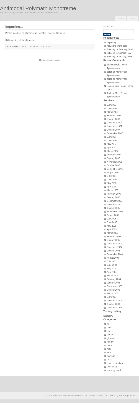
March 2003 (112, 293)
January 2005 (113, 240)
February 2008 (114, 115)
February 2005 (114, 236)
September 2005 (115, 211)
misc (109, 349)
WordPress (90, 395)
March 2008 (112, 112)
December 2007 (114, 122)
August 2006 (113, 172)
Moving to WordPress (117, 46)
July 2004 (111, 261)
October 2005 (113, 208)
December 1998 (114, 307)
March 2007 (112, 151)
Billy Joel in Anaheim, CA (119, 53)
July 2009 (111, 105)
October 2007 (113, 130)
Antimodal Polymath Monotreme (38, 8)
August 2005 (113, 215)
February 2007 (114, 154)
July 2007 (111, 137)
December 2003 (114, 286)
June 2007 (112, 140)
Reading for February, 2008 (120, 49)
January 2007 (113, 158)
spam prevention (115, 363)
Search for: (108, 26)
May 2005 (111, 226)
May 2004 (111, 268)
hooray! (110, 342)
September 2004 (115, 254)
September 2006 (115, 169)
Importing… (112, 42)
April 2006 (112, 186)
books (110, 327)
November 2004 (114, 247)
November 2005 (114, 204)
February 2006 (114, 194)
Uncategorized (29, 47)
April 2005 (112, 229)
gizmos (110, 338)
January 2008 (113, 119)
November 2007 (114, 126)
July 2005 (111, 219)
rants (109, 359)
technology (112, 366)
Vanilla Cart (102, 395)
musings (111, 356)
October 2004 (113, 251)
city (108, 331)
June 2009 (112, 108)
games (110, 334)
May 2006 (111, 183)
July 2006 (111, 176)
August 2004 (113, 258)
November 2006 (114, 162)
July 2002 (111, 297)
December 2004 (114, 243)
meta (109, 345)
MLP (109, 352)
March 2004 (112, 275)
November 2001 (114, 300)
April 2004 (112, 272)
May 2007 (111, 144)
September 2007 (115, 133)
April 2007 (112, 147)
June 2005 (112, 222)
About (132, 18)
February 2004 (114, 279)
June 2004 (112, 265)
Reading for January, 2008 (119, 56)
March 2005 (112, 233)
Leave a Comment (56, 33)
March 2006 (112, 190)
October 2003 (113, 290)
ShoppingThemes (127, 395)
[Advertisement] (18, 384)
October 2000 (113, 304)
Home (121, 18)
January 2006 (113, 197)
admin (18, 33)
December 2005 (114, 201)
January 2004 (113, 283)
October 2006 (113, 165)
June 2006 (112, 179)
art (108, 324)
